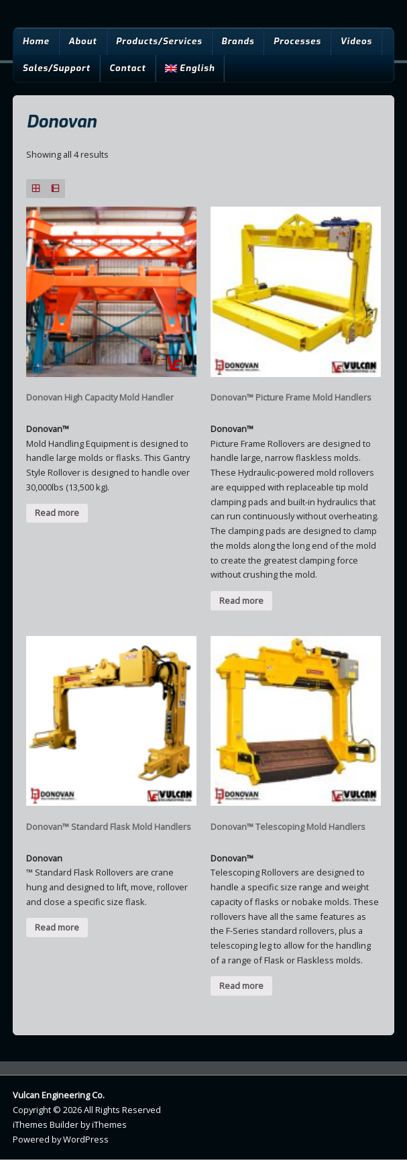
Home (35, 41)
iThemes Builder (45, 1124)
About (82, 41)
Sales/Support (56, 68)
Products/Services (159, 41)
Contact (127, 68)
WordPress (86, 1139)
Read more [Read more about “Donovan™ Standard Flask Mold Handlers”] (57, 927)
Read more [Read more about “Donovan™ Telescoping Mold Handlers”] (241, 986)
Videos (356, 41)
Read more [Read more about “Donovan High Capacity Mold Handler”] (57, 513)
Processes (297, 41)
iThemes (109, 1124)
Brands (237, 41)
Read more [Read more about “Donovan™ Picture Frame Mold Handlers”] (241, 600)
